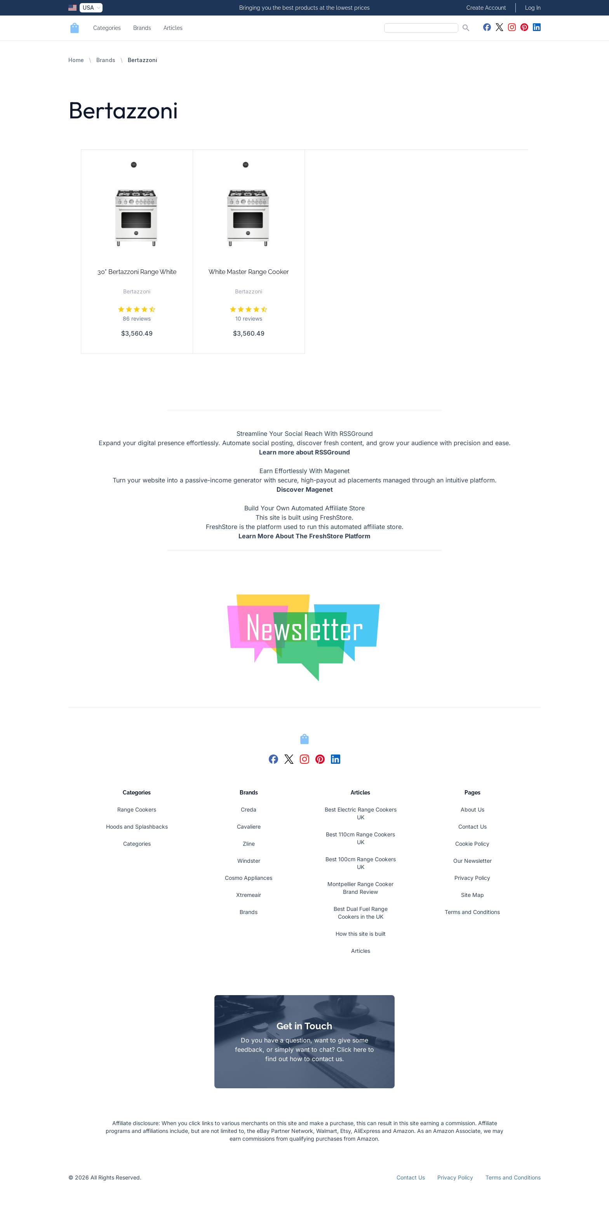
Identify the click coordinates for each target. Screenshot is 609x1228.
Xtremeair (248, 895)
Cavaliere (249, 826)
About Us (472, 809)
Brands (142, 28)
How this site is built (361, 933)
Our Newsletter (472, 860)
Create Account (486, 8)
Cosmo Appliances (248, 877)
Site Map (472, 895)
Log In (533, 8)
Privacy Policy (472, 877)
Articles (173, 28)
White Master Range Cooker (249, 272)
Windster (248, 860)
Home (76, 60)
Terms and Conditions (472, 912)
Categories (107, 28)
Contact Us (472, 826)
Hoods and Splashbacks (137, 826)
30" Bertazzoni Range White (136, 272)
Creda (248, 809)
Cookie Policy (472, 843)
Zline (249, 843)
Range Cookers (136, 809)
